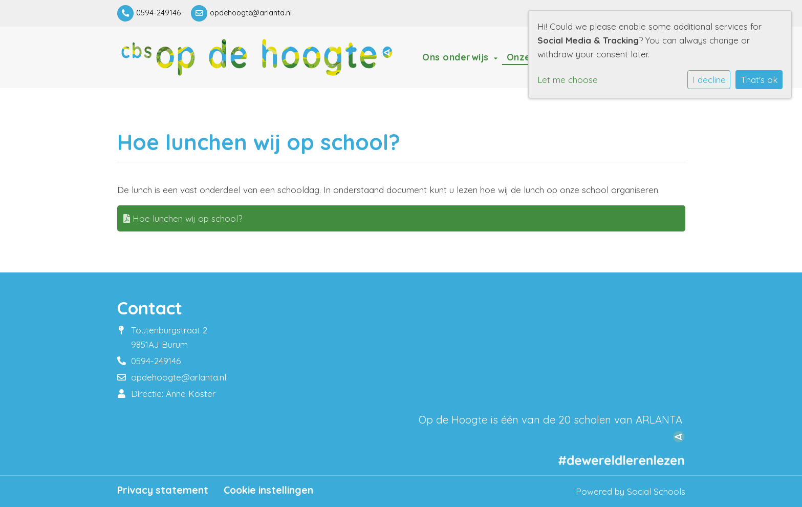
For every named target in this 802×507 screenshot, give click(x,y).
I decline (709, 79)
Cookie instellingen (268, 490)
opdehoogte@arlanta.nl (251, 12)
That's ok (759, 79)
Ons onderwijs (456, 56)
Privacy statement (162, 490)
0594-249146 (158, 12)
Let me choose (567, 79)
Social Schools (656, 491)
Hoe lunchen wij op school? (182, 218)
